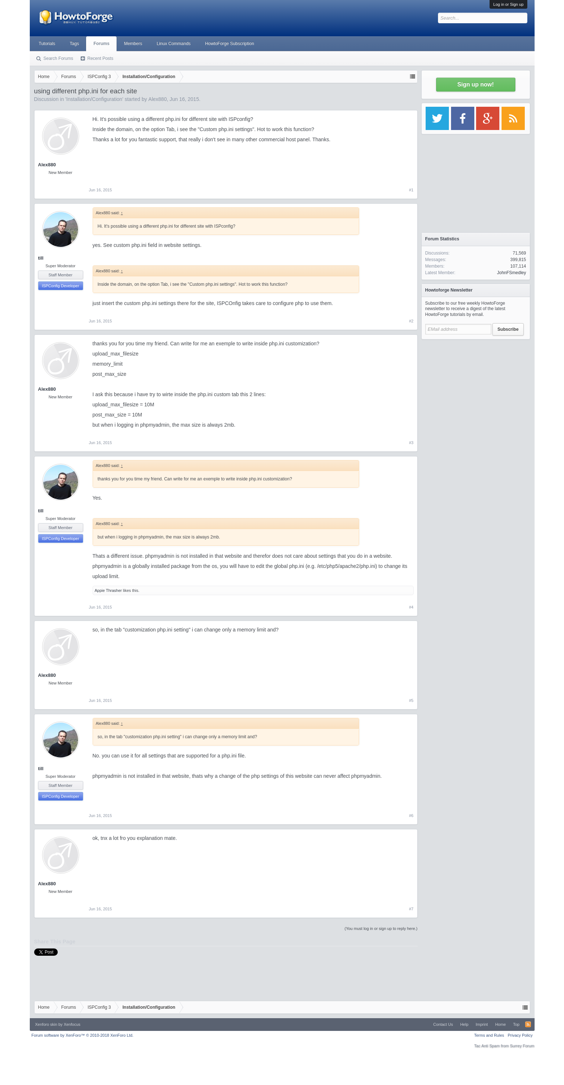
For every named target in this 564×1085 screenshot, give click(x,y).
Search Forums (58, 58)
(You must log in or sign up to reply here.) (381, 928)
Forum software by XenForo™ (83, 1035)
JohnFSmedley (511, 272)
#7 (411, 909)
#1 (411, 190)
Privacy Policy (520, 1035)
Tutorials (47, 43)
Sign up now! (475, 84)
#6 (411, 815)
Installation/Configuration (94, 99)
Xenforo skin (46, 1024)
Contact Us (443, 1024)
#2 (411, 321)
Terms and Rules (489, 1035)
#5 (411, 700)
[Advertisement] (475, 388)
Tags (74, 43)
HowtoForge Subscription (229, 43)
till (41, 258)
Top (516, 1024)
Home (500, 1024)
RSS (528, 1024)
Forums (101, 43)
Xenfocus (72, 1024)
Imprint (482, 1024)
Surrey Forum (522, 1046)
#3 (411, 442)
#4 (411, 607)
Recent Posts (100, 58)
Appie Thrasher (108, 590)
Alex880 (158, 99)
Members (133, 43)
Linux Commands (173, 43)
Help (464, 1024)
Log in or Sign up (508, 4)
